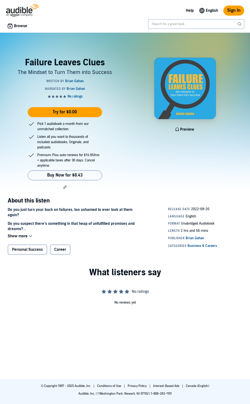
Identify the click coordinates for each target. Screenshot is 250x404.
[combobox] (196, 24)
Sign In (233, 10)
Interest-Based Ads (166, 386)
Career (60, 249)
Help (190, 10)
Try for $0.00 (65, 112)
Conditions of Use (109, 386)
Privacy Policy (137, 386)
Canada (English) (197, 386)
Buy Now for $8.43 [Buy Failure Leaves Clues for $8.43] (65, 175)
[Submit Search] (240, 24)
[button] (65, 187)
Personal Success (27, 249)
